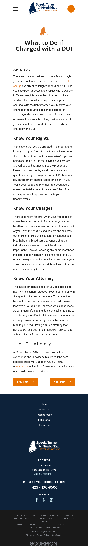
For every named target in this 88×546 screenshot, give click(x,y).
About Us (44, 409)
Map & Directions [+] (44, 473)
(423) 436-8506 (44, 487)
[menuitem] (30, 535)
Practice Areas (44, 414)
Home (44, 404)
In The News (44, 419)
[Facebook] (36, 500)
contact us (22, 366)
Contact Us (44, 425)
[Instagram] (51, 500)
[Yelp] (44, 500)
